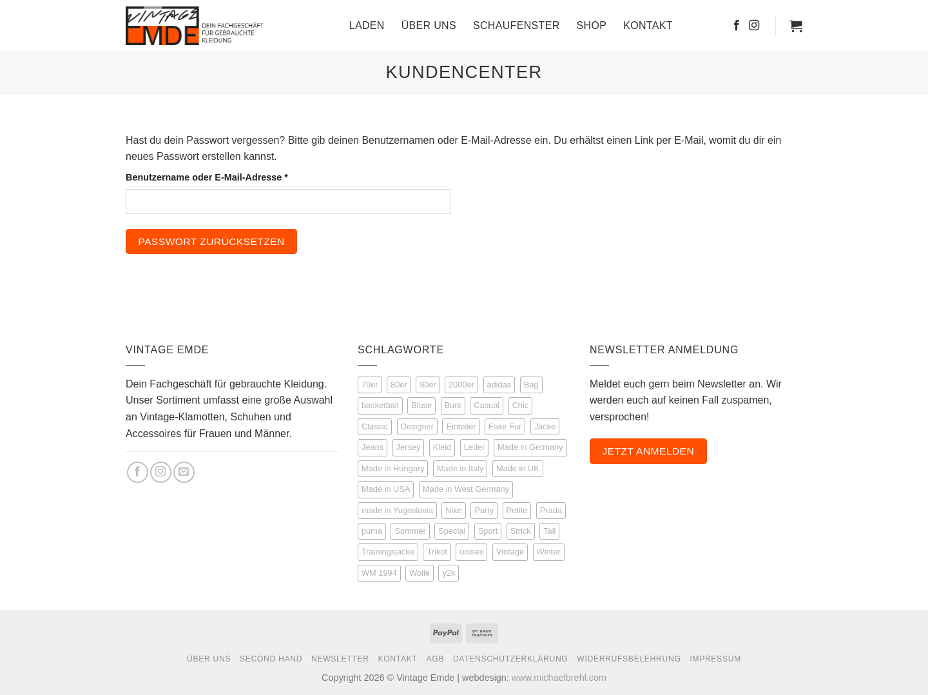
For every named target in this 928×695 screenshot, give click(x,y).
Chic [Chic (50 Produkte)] (520, 405)
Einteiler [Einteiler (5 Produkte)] (461, 426)
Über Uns (428, 25)
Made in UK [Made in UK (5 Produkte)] (517, 468)
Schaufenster (516, 25)
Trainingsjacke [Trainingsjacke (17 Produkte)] (388, 551)
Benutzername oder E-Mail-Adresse (233, 176)
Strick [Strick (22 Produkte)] (520, 531)
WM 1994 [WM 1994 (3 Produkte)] (379, 573)
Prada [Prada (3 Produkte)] (551, 510)
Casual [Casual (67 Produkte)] (486, 405)
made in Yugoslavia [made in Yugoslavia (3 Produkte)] (397, 510)
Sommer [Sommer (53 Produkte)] (409, 531)
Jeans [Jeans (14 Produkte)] (372, 447)
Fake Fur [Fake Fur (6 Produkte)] (504, 426)
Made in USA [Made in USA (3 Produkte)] (386, 489)
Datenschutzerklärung (510, 658)
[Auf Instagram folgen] (754, 26)
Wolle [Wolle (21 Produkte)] (419, 573)
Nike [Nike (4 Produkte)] (453, 510)
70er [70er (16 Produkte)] (370, 384)
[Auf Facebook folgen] (736, 26)
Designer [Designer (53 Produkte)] (417, 426)
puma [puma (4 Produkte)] (372, 531)
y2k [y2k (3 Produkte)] (448, 573)
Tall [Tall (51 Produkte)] (549, 531)
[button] (795, 26)
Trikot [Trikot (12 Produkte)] (437, 551)
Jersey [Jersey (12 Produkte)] (408, 447)
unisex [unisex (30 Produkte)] (471, 551)
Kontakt (648, 25)
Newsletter (340, 658)
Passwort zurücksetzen (212, 241)
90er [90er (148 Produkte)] (428, 384)
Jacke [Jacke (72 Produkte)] (545, 426)
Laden (367, 25)
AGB (435, 658)
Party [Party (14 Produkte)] (484, 510)
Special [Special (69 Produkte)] (451, 531)
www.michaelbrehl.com (559, 677)
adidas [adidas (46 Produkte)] (499, 384)
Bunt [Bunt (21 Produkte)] (453, 405)
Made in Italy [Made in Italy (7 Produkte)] (460, 468)
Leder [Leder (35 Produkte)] (474, 447)
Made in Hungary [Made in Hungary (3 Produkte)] (393, 468)
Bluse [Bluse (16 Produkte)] (421, 405)
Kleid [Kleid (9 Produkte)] (442, 447)
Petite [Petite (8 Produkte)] (517, 510)
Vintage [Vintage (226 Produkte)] (510, 551)
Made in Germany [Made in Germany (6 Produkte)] (530, 447)
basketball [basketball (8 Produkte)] (380, 405)
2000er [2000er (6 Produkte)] (461, 384)
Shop (592, 25)
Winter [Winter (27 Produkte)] (549, 551)
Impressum (715, 658)
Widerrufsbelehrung (629, 658)
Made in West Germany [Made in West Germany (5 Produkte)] (466, 489)
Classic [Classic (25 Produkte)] (375, 426)
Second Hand (271, 658)
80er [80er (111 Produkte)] (399, 384)
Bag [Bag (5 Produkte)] (531, 384)
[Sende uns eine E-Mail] (184, 472)
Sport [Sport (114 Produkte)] (488, 531)
